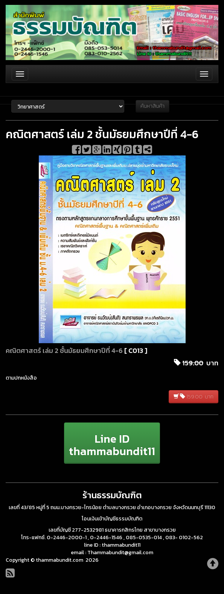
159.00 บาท (193, 397)
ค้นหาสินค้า (152, 106)
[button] (112, 443)
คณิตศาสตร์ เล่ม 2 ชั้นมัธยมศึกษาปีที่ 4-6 (64, 350)
